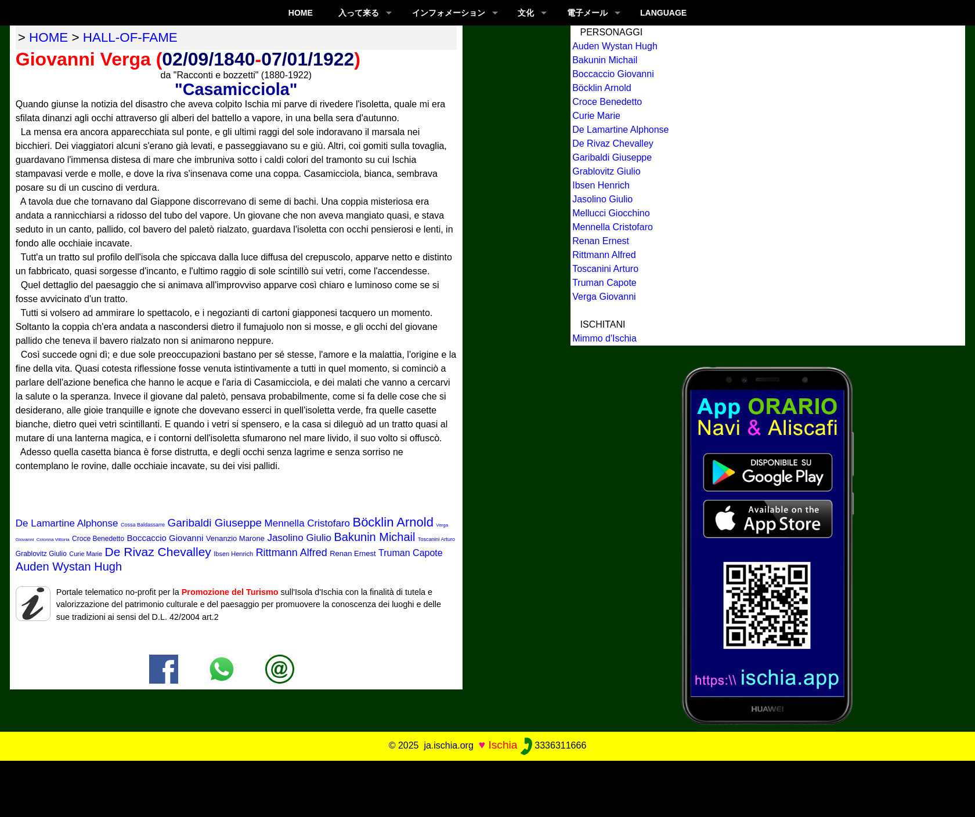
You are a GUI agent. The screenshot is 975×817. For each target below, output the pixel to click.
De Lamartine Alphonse (67, 523)
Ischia (502, 745)
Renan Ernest (353, 553)
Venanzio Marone (235, 538)
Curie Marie (85, 553)
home (48, 37)
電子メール (587, 12)
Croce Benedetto (98, 539)
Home (300, 12)
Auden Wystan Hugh (69, 566)
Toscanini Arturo (436, 539)
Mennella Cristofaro (307, 523)
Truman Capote (410, 553)
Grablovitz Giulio (41, 554)
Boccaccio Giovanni (165, 538)
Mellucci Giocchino (610, 213)
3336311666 (553, 745)
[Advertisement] (487, 787)
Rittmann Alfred (291, 552)
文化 (526, 12)
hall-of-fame (130, 37)
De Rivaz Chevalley (158, 551)
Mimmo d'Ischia (604, 338)
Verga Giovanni (603, 297)
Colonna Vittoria (53, 539)
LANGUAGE (663, 12)
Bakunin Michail (374, 537)
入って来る (358, 12)
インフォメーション (448, 12)
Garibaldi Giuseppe (214, 523)
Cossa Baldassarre (143, 525)
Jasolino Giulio (299, 537)
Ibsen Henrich (233, 553)
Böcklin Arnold (392, 522)
